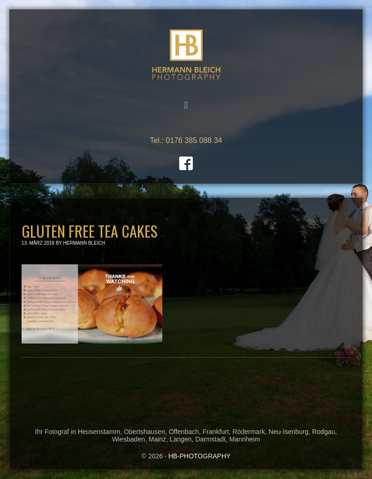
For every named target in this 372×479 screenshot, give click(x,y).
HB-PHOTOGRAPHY (186, 55)
